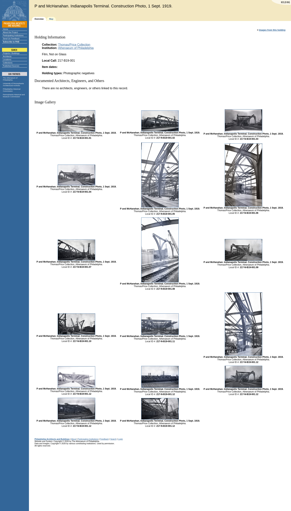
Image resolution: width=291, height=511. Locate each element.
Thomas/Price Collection (74, 44)
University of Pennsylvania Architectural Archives (13, 84)
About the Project (10, 32)
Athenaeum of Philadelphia (76, 48)
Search (113, 439)
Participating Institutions (13, 35)
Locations (7, 59)
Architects (7, 56)
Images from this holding (272, 30)
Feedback (104, 439)
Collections (8, 63)
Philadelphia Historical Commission (11, 90)
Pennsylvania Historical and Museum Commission (14, 96)
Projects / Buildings (11, 53)
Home (5, 29)
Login (120, 439)
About (73, 439)
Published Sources (11, 66)
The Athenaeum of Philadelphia (10, 79)
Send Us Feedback (11, 38)
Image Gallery (45, 102)
